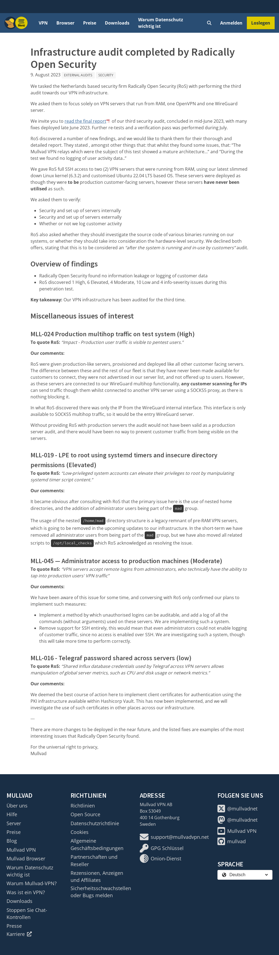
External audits (78, 75)
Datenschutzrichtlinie (95, 823)
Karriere (19, 934)
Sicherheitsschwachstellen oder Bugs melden (101, 892)
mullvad (231, 841)
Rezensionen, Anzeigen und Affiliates (97, 876)
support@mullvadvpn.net (174, 837)
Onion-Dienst (160, 858)
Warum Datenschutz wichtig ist (160, 23)
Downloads (117, 23)
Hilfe (12, 814)
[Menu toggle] (21, 23)
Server (14, 823)
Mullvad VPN (21, 849)
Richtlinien (83, 805)
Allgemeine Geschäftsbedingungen (97, 844)
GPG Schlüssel (162, 848)
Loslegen (260, 23)
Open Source (85, 814)
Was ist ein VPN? (26, 892)
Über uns (17, 805)
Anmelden (231, 23)
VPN (43, 23)
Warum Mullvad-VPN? (32, 883)
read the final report (85, 121)
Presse (14, 926)
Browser (65, 23)
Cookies (80, 832)
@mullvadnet (237, 808)
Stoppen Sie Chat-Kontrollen (27, 913)
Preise (89, 23)
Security (105, 75)
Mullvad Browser (26, 858)
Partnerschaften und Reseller (94, 860)
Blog (12, 840)
